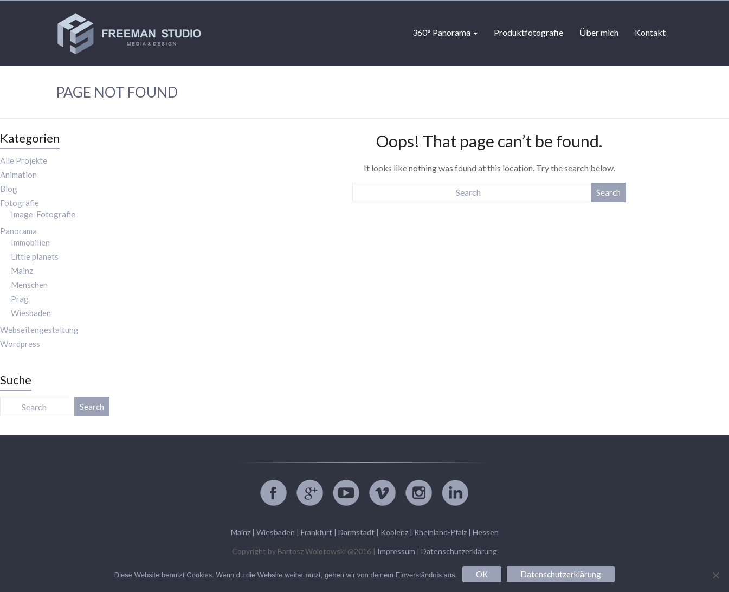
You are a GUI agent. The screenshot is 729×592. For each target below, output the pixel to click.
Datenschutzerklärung (459, 551)
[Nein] (715, 575)
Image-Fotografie (43, 214)
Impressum (396, 551)
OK (482, 574)
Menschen (29, 284)
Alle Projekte (23, 160)
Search (608, 192)
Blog (8, 189)
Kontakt (650, 32)
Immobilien (30, 242)
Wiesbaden (31, 313)
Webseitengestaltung (39, 329)
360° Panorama (441, 32)
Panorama (18, 231)
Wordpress (20, 344)
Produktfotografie (528, 32)
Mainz (22, 270)
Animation (18, 174)
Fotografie (19, 203)
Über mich (598, 32)
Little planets (35, 256)
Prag (20, 299)
